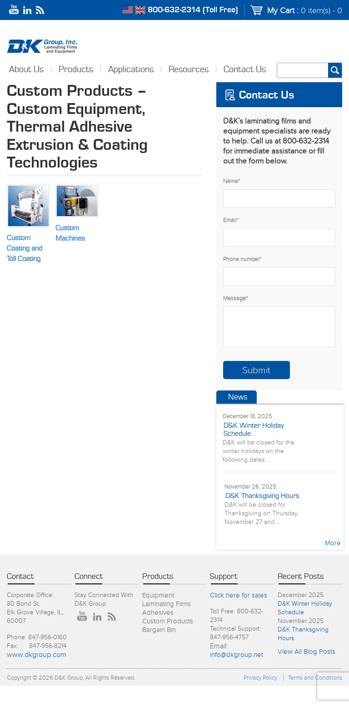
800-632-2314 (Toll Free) (193, 10)
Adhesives (158, 613)
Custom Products (167, 621)
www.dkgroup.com (36, 655)
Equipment (158, 595)
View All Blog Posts (306, 652)
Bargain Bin (159, 630)
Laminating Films (166, 604)
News (238, 397)
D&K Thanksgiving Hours (262, 496)
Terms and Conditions (315, 677)
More (333, 543)
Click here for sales (238, 595)
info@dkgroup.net (236, 655)
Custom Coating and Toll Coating (24, 248)
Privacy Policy (260, 677)
